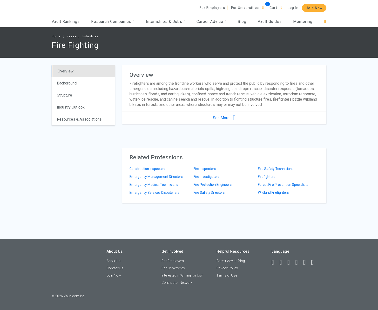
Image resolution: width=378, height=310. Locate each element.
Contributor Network (177, 282)
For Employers (212, 8)
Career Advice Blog (230, 261)
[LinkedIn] (282, 262)
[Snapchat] (314, 262)
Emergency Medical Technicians (153, 185)
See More (224, 118)
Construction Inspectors (147, 169)
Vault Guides (270, 21)
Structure (64, 95)
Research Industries (82, 36)
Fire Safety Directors (209, 192)
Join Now (314, 8)
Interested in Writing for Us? (182, 275)
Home (56, 36)
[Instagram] (298, 262)
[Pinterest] (306, 262)
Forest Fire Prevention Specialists (283, 185)
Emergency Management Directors (156, 177)
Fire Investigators (207, 177)
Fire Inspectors (205, 169)
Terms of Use (226, 275)
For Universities (245, 8)
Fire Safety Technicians (275, 169)
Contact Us (115, 268)
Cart (273, 8)
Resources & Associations (79, 119)
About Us (114, 261)
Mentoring (302, 21)
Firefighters (266, 177)
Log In (293, 8)
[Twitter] (290, 262)
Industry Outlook (71, 107)
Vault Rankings (66, 21)
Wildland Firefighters (273, 192)
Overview (66, 71)
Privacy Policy (227, 268)
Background (67, 83)
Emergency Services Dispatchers (154, 192)
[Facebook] (274, 262)
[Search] (325, 21)
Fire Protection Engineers (213, 185)
